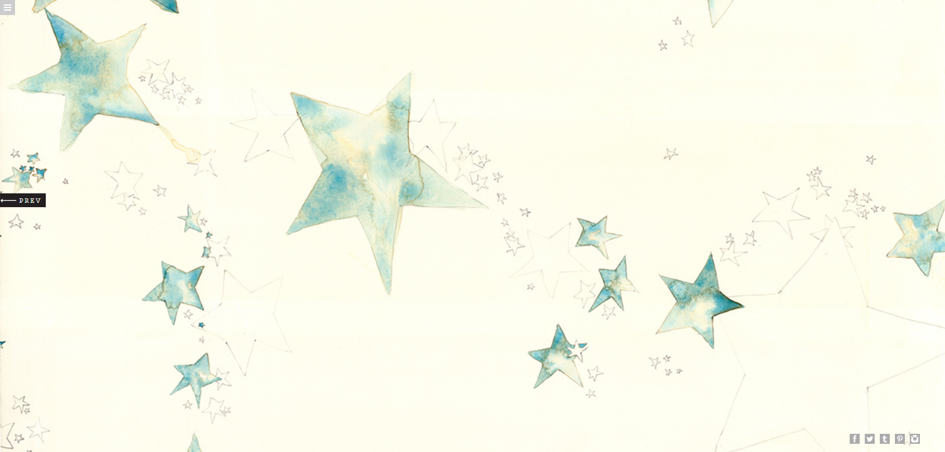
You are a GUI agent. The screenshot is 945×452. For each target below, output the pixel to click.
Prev (23, 200)
